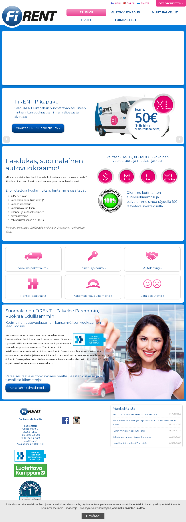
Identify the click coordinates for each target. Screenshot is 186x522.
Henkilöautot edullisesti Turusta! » (130, 443)
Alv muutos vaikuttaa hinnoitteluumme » (135, 414)
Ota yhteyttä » (170, 3)
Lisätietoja (71, 508)
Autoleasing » (152, 268)
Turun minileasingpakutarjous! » (130, 430)
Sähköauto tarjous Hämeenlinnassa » (132, 437)
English (129, 3)
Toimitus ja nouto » (93, 268)
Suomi (115, 3)
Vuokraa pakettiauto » (33, 268)
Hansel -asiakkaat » (33, 295)
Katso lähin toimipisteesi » (28, 388)
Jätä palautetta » (152, 295)
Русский (143, 3)
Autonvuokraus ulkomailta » (93, 295)
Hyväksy (93, 515)
